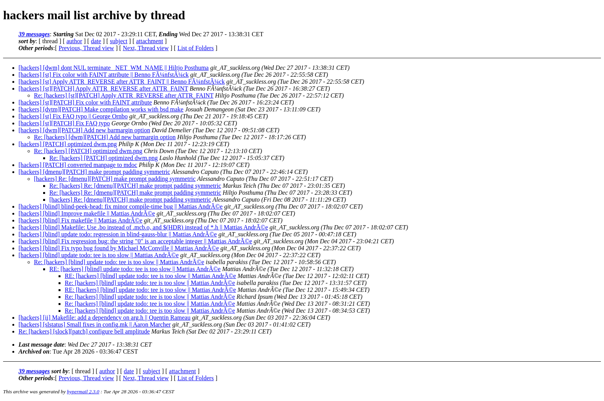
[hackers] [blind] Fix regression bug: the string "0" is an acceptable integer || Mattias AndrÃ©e (135, 241)
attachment (149, 41)
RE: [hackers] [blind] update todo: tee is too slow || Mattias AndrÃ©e (135, 269)
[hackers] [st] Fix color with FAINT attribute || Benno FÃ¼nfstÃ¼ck (103, 74)
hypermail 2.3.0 (83, 391)
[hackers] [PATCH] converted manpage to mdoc (77, 165)
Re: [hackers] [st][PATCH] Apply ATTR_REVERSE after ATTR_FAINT (123, 95)
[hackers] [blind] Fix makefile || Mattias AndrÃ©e (80, 220)
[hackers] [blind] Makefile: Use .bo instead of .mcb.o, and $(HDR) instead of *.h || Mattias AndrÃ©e (143, 227)
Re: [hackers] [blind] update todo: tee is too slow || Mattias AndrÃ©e (119, 262)
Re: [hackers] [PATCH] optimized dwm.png (88, 151)
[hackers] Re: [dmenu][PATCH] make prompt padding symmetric (115, 178)
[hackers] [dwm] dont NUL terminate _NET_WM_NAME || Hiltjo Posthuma (113, 67)
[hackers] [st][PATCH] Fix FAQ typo (64, 123)
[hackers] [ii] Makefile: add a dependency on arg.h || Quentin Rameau (104, 317)
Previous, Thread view (86, 48)
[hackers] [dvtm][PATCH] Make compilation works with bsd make (100, 109)
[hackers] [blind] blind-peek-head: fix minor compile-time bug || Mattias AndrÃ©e (120, 206)
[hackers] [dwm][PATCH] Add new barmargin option (84, 130)
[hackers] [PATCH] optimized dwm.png (67, 144)
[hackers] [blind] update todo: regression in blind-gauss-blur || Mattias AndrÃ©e (117, 234)
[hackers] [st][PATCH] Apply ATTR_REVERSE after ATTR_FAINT (103, 88)
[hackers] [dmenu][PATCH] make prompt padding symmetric (94, 171)
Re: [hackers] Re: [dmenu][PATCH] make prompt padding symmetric (135, 185)
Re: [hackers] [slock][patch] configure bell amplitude (84, 331)
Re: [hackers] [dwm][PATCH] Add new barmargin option (105, 137)
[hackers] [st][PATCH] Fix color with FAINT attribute (85, 102)
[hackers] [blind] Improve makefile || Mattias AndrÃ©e (86, 213)
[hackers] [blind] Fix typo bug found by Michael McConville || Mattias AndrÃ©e (118, 248)
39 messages (34, 34)
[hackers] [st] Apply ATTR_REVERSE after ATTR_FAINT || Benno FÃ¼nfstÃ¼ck (121, 81)
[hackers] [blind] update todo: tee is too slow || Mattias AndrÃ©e (98, 255)
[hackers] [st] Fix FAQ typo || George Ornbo (73, 116)
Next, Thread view (146, 48)
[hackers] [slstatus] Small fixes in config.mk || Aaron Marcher (94, 324)
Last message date (41, 344)
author (74, 41)
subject (118, 41)
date (96, 41)
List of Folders (196, 48)
